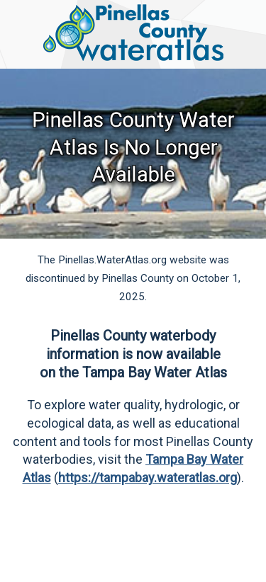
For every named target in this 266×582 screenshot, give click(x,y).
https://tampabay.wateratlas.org (147, 477)
